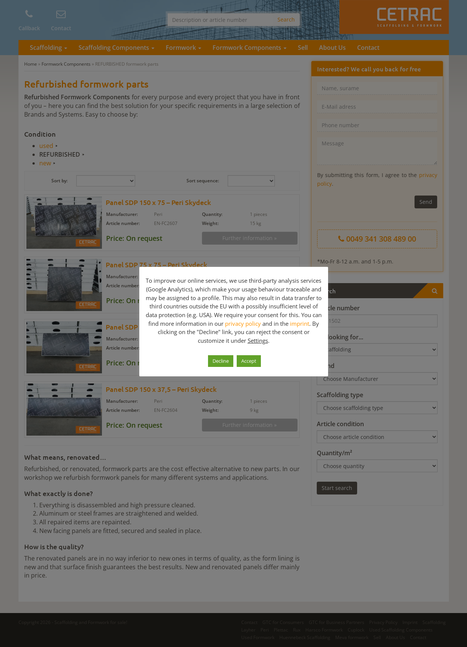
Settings (258, 340)
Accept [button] (248, 360)
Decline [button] (221, 360)
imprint (299, 323)
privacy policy (243, 323)
